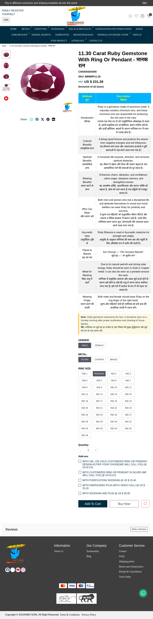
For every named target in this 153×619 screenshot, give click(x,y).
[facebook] (37, 119)
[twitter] (42, 119)
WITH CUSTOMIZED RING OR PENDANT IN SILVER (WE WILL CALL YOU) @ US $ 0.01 (114, 474)
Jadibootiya (62, 35)
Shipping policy (127, 561)
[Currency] (6, 20)
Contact (123, 551)
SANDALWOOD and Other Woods (114, 29)
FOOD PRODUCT (59, 41)
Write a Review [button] (139, 529)
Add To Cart (93, 503)
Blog (88, 556)
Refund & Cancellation (130, 571)
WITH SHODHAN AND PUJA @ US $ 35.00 (106, 493)
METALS (27, 29)
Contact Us (95, 41)
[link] (130, 16)
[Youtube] (18, 570)
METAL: (82, 354)
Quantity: (83, 445)
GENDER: (84, 340)
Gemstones (41, 29)
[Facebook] (7, 570)
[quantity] (88, 450)
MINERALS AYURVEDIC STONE (114, 35)
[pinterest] (48, 119)
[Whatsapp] (31, 119)
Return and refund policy (131, 566)
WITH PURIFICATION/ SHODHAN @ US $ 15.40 (109, 480)
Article (137, 35)
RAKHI (139, 29)
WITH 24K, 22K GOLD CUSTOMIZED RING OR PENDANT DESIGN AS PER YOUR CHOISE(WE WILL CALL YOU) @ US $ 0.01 (114, 464)
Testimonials (92, 551)
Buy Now (124, 503)
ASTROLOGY (78, 41)
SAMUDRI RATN (20, 35)
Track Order (125, 576)
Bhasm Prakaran (83, 35)
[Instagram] (23, 570)
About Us (58, 551)
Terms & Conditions (70, 614)
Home (13, 29)
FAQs (122, 556)
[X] (12, 570)
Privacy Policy (89, 614)
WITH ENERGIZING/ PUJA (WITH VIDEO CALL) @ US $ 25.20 (113, 486)
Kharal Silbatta (41, 35)
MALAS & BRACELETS (81, 29)
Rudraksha (58, 29)
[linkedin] (53, 119)
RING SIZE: (84, 368)
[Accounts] (142, 16)
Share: (23, 119)
